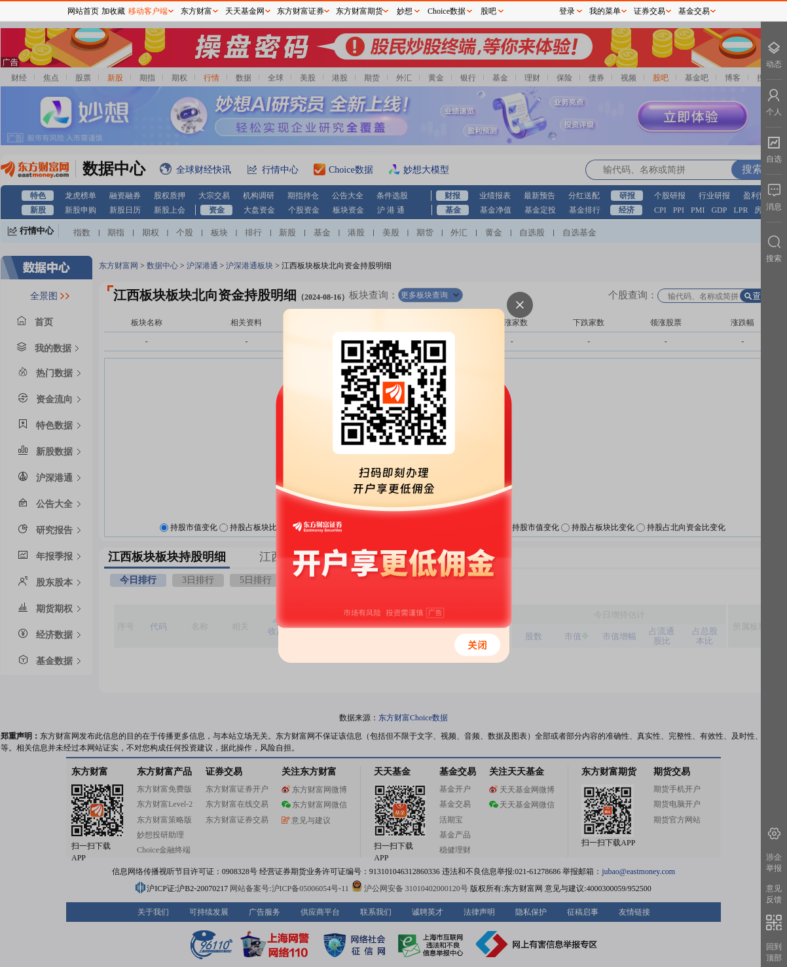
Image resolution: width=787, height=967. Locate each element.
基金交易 (694, 11)
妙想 (404, 11)
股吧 (488, 11)
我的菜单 (605, 11)
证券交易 (649, 11)
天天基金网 (245, 11)
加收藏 (113, 11)
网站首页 (83, 11)
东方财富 (196, 11)
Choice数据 (447, 11)
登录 (567, 11)
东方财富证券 (300, 11)
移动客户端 (148, 11)
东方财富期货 (359, 11)
